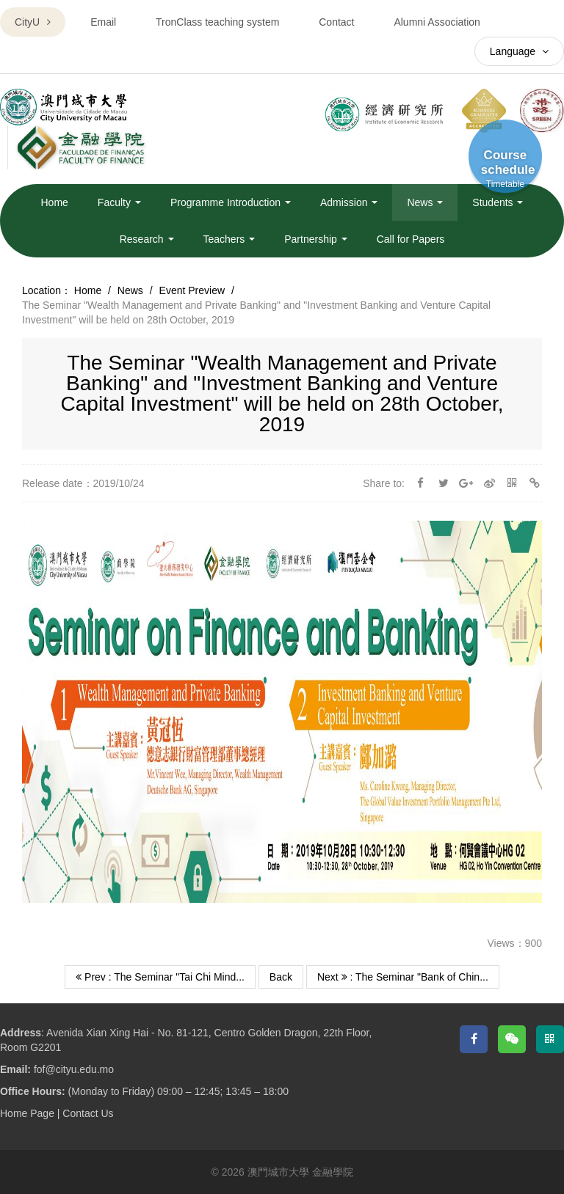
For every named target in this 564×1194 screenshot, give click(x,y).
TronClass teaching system (217, 22)
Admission (348, 202)
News (425, 202)
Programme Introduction (230, 202)
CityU (33, 22)
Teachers (229, 239)
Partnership (315, 239)
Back (281, 977)
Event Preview (192, 290)
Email (103, 22)
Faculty (119, 202)
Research (147, 239)
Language (519, 51)
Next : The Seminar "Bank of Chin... (402, 977)
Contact (336, 22)
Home (54, 202)
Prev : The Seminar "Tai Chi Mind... (160, 977)
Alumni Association (437, 22)
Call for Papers (411, 239)
